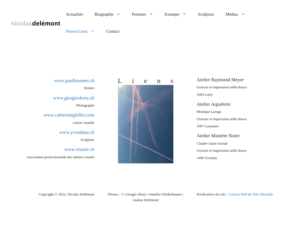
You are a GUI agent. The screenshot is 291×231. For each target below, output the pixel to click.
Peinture (145, 14)
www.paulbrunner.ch (74, 80)
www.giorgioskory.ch (73, 98)
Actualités (74, 14)
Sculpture (206, 14)
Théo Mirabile (262, 194)
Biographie (110, 14)
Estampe (178, 14)
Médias (238, 14)
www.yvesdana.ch (76, 132)
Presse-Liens (83, 31)
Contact (112, 31)
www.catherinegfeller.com (68, 115)
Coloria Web (238, 194)
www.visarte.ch (79, 149)
